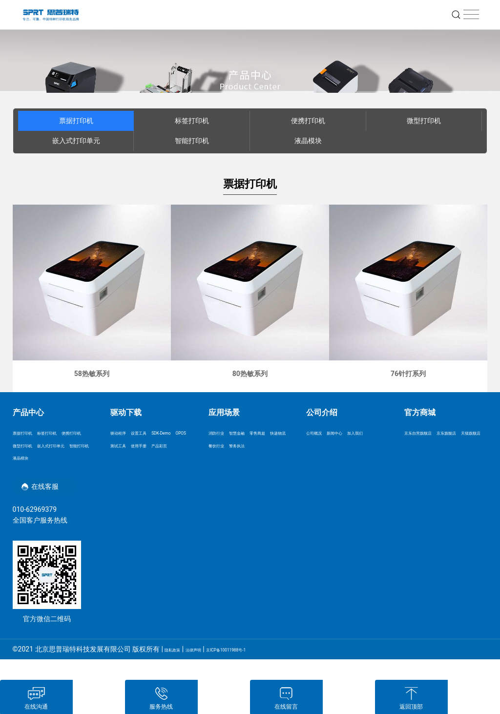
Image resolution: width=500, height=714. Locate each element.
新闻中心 (352, 433)
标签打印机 (192, 121)
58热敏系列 (91, 374)
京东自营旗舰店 (428, 433)
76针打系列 (408, 374)
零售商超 (222, 448)
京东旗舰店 (421, 448)
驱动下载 (126, 412)
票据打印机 (76, 121)
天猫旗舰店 (460, 448)
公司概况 (319, 433)
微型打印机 (424, 121)
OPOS (157, 448)
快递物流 (254, 448)
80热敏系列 (250, 374)
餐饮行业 (222, 462)
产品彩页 (124, 477)
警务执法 (254, 462)
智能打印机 (192, 141)
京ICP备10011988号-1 (263, 669)
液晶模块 (308, 141)
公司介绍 (321, 412)
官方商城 (420, 412)
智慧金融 (254, 433)
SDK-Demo (126, 448)
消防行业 (222, 433)
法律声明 (211, 669)
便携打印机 (308, 121)
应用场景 (224, 412)
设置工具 (156, 433)
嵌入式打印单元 (76, 141)
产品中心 (28, 412)
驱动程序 (124, 433)
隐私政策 (178, 669)
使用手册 (156, 462)
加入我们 (319, 448)
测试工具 (124, 462)
